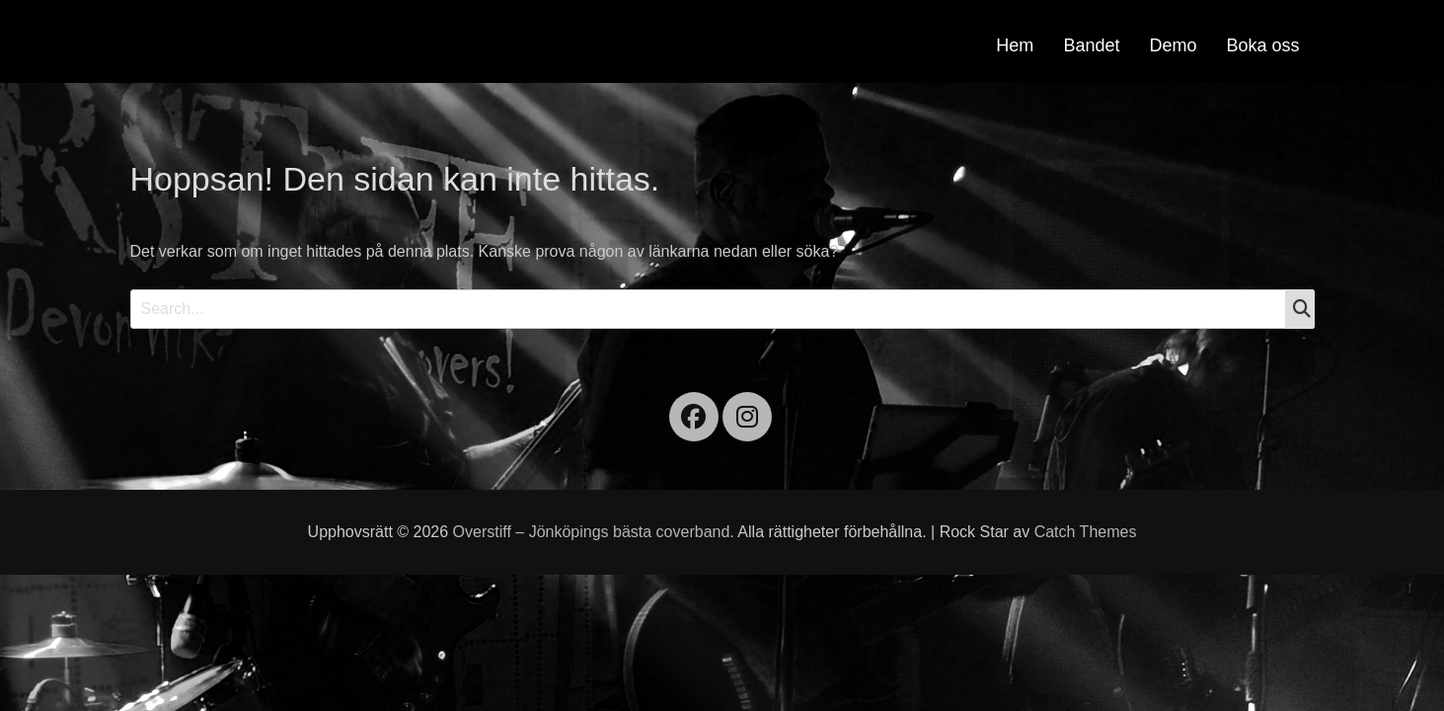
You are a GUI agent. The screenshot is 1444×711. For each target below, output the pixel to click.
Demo (1172, 45)
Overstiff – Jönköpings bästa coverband (591, 531)
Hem (1014, 45)
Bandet (1091, 45)
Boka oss (1262, 45)
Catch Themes (1085, 531)
